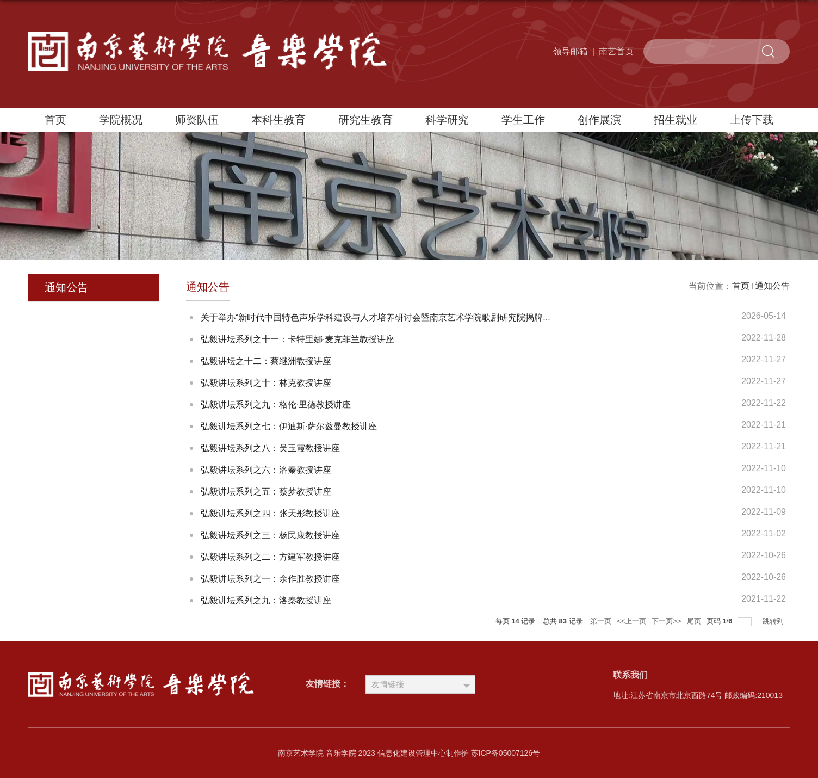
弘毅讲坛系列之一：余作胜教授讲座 (270, 578)
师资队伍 (197, 120)
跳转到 (774, 621)
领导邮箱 (570, 51)
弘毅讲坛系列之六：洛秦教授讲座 (266, 469)
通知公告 (772, 286)
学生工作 (523, 120)
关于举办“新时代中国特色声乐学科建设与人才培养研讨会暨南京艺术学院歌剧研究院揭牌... (375, 317)
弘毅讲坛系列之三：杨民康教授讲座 (270, 535)
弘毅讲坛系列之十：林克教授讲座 (266, 382)
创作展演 (599, 120)
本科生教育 (278, 120)
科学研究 (447, 120)
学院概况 (120, 120)
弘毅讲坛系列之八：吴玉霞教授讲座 (270, 448)
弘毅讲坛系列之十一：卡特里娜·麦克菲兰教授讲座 (297, 339)
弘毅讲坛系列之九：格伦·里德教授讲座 (276, 404)
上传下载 (751, 120)
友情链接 (387, 684)
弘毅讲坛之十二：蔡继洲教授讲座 (266, 361)
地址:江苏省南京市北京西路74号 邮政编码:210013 (698, 695)
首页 (55, 120)
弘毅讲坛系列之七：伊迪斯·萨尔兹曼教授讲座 (289, 426)
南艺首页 (616, 51)
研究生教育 (365, 120)
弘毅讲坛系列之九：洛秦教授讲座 (266, 600)
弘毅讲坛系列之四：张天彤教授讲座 (270, 513)
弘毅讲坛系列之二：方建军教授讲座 (270, 556)
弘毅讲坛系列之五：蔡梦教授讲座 (266, 491)
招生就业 (675, 120)
